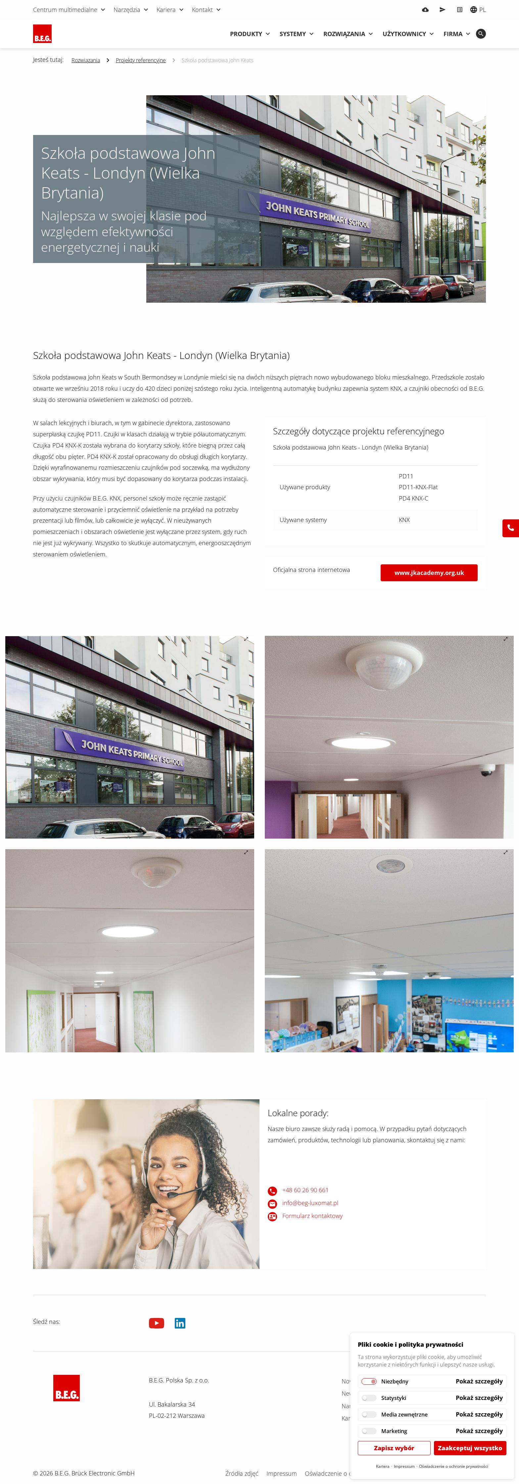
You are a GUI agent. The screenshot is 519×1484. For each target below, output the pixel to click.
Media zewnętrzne (404, 1414)
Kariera (383, 1466)
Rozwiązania (85, 60)
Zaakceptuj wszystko (470, 1448)
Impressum (404, 1466)
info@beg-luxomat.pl (310, 1203)
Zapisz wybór (394, 1448)
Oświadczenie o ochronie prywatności (453, 1466)
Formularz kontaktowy (312, 1216)
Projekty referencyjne (141, 60)
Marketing (394, 1431)
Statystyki (393, 1398)
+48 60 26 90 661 (305, 1190)
